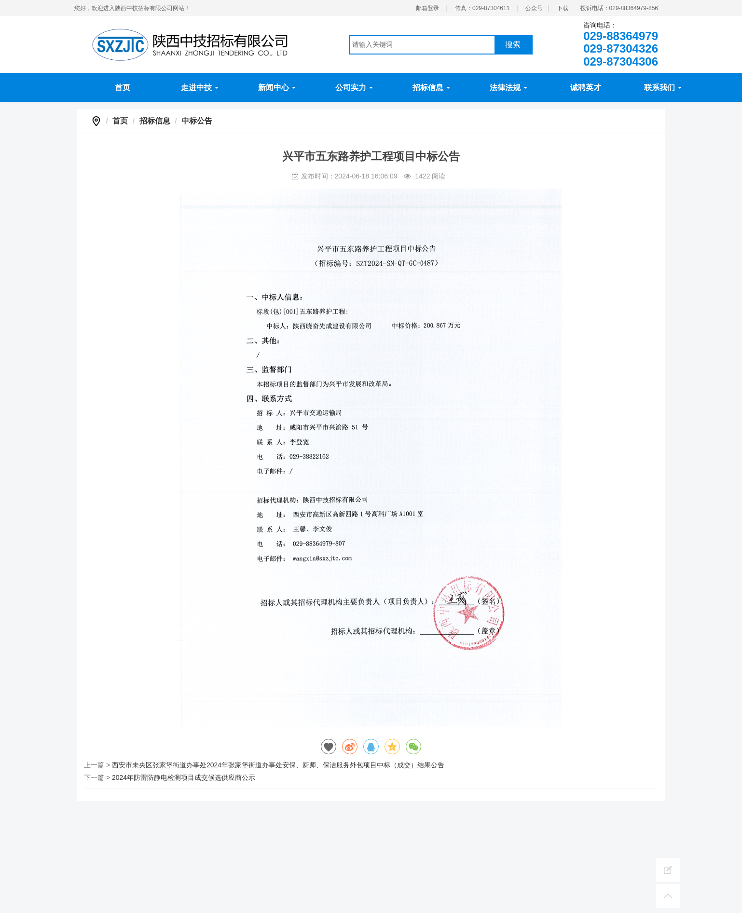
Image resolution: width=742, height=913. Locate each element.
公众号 (534, 8)
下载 (562, 8)
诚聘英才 (585, 87)
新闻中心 (277, 87)
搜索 (513, 45)
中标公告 (196, 121)
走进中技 (200, 87)
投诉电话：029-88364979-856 (619, 8)
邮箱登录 (427, 8)
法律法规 (508, 87)
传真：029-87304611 (482, 8)
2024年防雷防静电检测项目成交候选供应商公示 (183, 777)
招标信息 (431, 87)
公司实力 (354, 87)
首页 (122, 87)
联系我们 (663, 87)
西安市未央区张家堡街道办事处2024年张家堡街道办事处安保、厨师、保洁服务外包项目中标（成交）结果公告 (278, 765)
